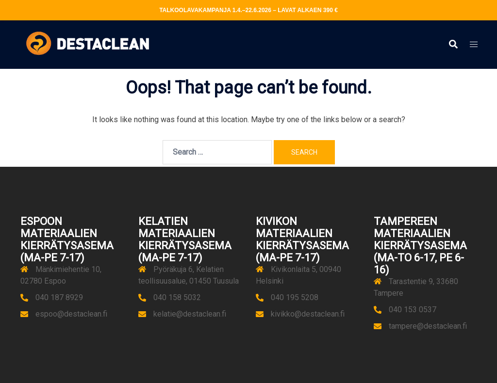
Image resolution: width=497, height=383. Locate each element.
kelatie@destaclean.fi (189, 314)
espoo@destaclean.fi (71, 314)
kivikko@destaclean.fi (308, 314)
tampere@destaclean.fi (428, 326)
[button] (453, 44)
